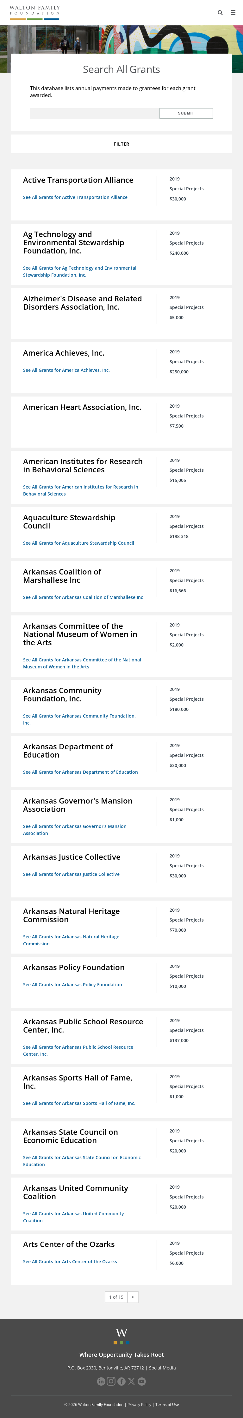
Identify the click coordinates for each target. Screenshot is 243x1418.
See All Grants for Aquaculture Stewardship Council (79, 541)
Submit (192, 113)
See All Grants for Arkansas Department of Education (81, 770)
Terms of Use (167, 1399)
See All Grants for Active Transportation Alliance (76, 197)
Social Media (162, 1363)
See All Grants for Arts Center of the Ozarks (71, 1257)
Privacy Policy (139, 1399)
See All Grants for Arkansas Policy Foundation (73, 981)
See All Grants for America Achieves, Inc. (67, 369)
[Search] (219, 12)
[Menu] (232, 12)
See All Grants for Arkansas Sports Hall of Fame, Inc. (80, 1099)
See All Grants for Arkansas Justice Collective (72, 872)
